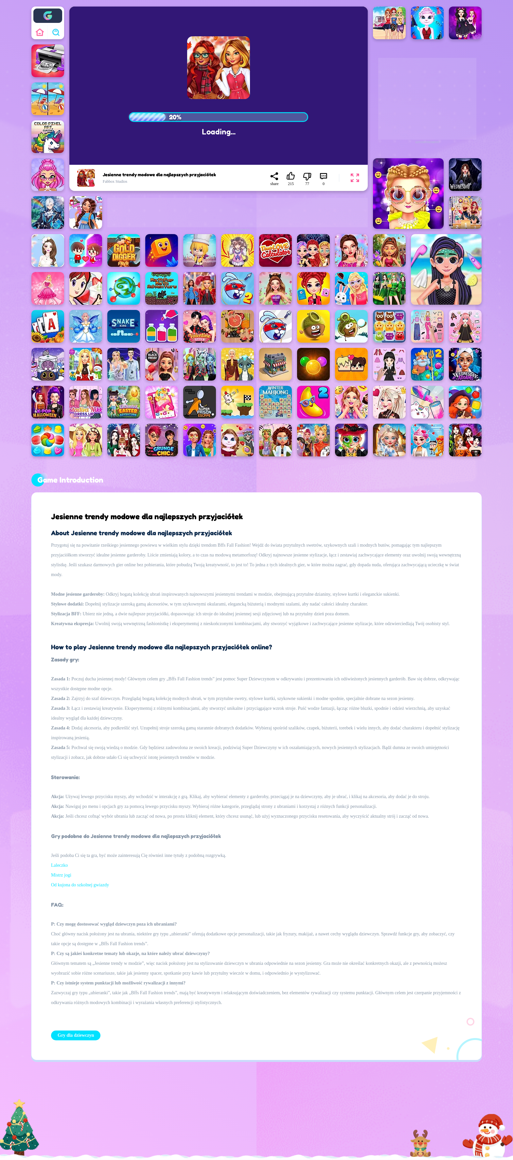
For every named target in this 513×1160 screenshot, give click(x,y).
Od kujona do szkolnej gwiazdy (80, 884)
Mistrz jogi (61, 875)
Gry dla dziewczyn (76, 1035)
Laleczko (59, 865)
